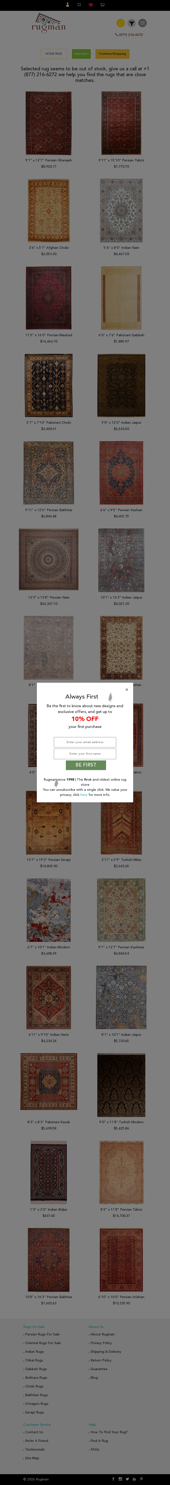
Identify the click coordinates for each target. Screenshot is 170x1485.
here (84, 795)
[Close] (86, 689)
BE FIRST (86, 765)
